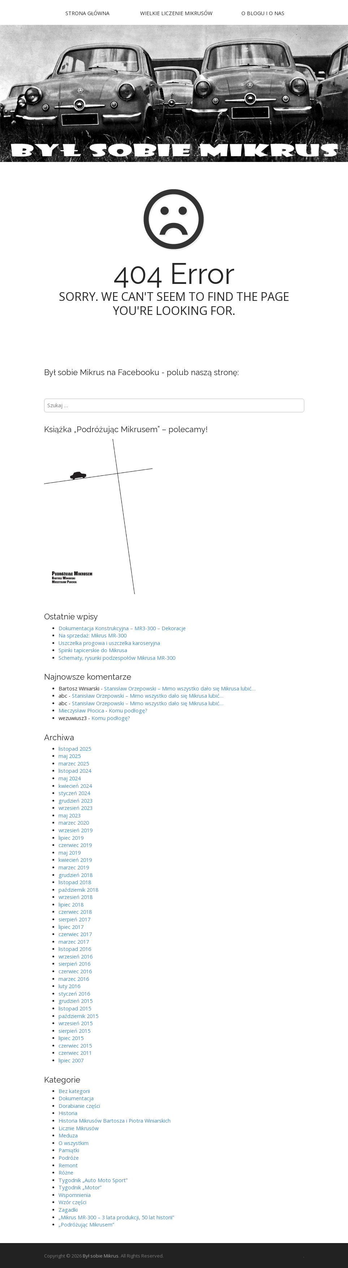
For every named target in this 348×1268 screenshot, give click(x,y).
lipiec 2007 (71, 1060)
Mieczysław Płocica (81, 710)
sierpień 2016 (74, 963)
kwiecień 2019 (75, 859)
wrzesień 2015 (76, 1023)
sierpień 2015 (74, 1030)
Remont (68, 1165)
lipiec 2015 (71, 1038)
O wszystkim (74, 1143)
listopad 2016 (75, 948)
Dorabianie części (79, 1105)
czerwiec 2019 (75, 845)
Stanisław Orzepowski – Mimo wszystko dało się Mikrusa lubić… (179, 688)
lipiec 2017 (71, 926)
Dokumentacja (76, 1098)
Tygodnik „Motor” (80, 1187)
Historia (68, 1113)
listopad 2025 (75, 748)
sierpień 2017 (74, 919)
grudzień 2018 (76, 875)
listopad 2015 (75, 1008)
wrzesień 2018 (76, 897)
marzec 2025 (74, 763)
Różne (66, 1172)
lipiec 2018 (71, 904)
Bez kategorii (74, 1091)
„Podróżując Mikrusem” (86, 1224)
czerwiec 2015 (75, 1045)
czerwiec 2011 (75, 1052)
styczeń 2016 (74, 993)
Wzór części (72, 1202)
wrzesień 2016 (76, 956)
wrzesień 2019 (76, 830)
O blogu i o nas (262, 13)
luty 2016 (69, 986)
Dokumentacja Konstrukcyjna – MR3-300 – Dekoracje (122, 628)
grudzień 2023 (76, 800)
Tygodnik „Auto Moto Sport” (93, 1180)
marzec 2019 (74, 867)
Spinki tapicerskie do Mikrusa (93, 650)
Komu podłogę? (128, 710)
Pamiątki (69, 1150)
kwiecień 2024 (75, 785)
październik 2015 (78, 1016)
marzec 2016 (74, 978)
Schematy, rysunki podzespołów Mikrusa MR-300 (117, 657)
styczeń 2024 (74, 793)
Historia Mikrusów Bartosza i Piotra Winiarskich (115, 1120)
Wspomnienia (75, 1195)
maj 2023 (70, 815)
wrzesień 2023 (76, 807)
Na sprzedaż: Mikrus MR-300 (92, 635)
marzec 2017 (74, 941)
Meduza (68, 1135)
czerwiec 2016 (75, 971)
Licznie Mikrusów (79, 1128)
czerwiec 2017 (75, 934)
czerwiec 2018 (75, 911)
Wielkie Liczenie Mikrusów (176, 13)
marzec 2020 (74, 822)
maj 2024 (70, 778)
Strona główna (87, 13)
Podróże (69, 1157)
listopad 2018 (75, 882)
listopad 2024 (75, 770)
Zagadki (68, 1209)
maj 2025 (70, 756)
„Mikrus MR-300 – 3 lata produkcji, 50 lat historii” (116, 1217)
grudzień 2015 (76, 1000)
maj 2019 (70, 852)
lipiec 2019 (71, 837)
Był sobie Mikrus (101, 1255)
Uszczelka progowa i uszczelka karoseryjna (109, 643)
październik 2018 (78, 889)
